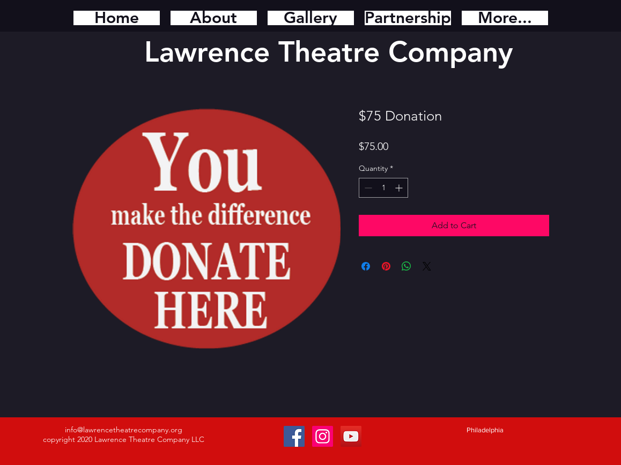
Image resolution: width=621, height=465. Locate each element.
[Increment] (399, 187)
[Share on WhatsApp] (406, 266)
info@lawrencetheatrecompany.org (123, 429)
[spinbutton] (383, 187)
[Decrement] (367, 187)
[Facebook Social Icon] (294, 436)
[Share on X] (426, 266)
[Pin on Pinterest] (386, 266)
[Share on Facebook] (365, 266)
